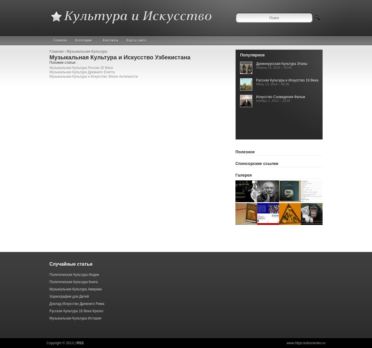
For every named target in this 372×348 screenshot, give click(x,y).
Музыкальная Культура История (75, 318)
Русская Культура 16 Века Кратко (76, 311)
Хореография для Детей (69, 296)
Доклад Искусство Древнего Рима (76, 304)
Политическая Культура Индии (74, 275)
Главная (60, 40)
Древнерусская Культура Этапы (281, 64)
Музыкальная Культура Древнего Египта (82, 72)
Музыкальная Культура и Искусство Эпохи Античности (93, 76)
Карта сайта (136, 40)
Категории (85, 40)
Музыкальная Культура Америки (75, 289)
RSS (80, 343)
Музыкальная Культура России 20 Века (81, 68)
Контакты (110, 40)
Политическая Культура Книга (73, 282)
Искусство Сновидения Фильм (280, 97)
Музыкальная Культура (87, 51)
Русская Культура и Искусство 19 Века (287, 80)
